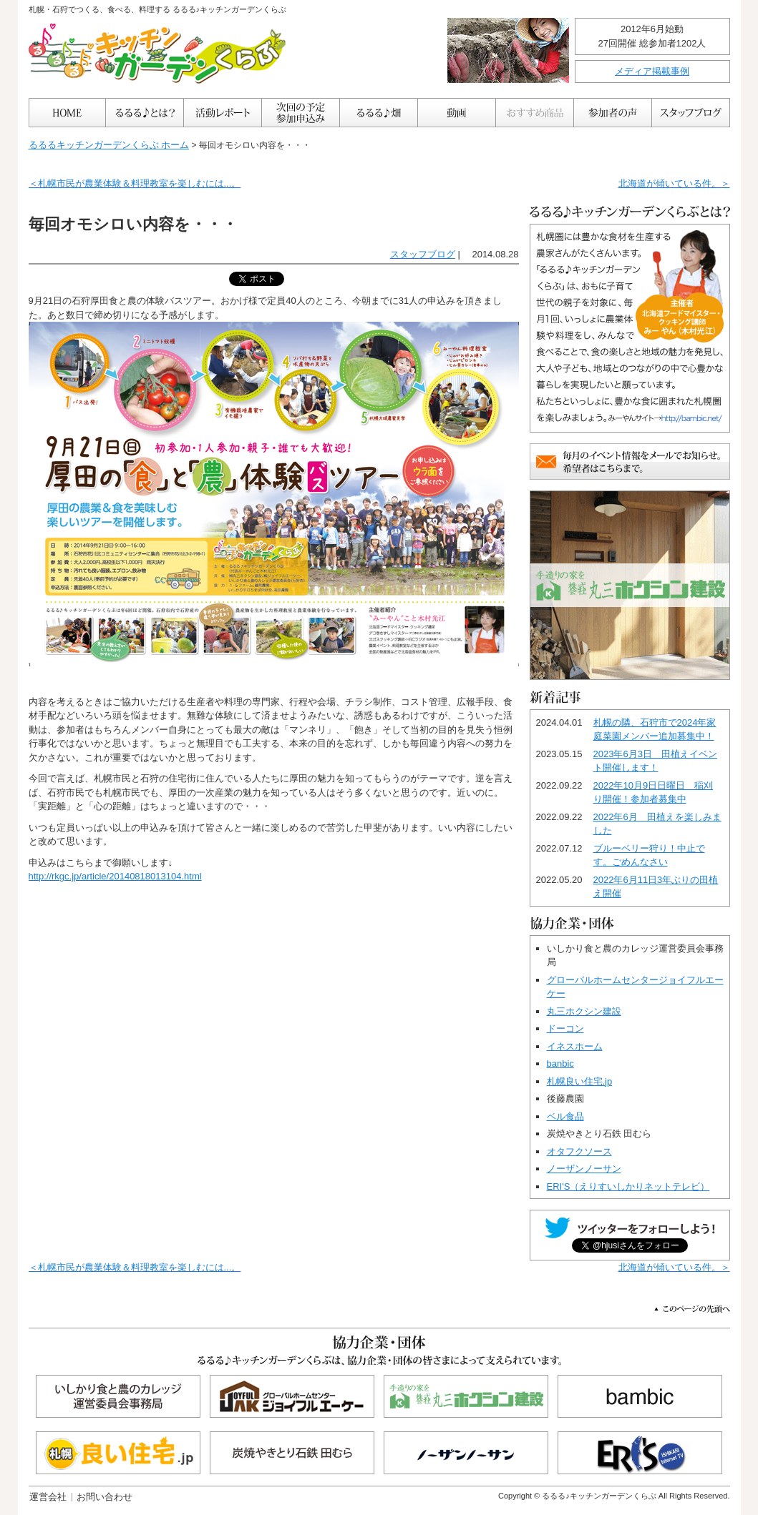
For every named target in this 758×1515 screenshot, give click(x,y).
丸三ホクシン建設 (584, 1011)
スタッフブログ (422, 254)
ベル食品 (565, 1116)
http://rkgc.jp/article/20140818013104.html (115, 876)
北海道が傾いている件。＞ (674, 183)
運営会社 (48, 1496)
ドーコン (565, 1028)
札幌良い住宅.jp (580, 1081)
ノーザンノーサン (584, 1168)
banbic (560, 1063)
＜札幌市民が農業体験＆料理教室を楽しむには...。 (135, 183)
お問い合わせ (104, 1496)
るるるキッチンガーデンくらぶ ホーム (109, 144)
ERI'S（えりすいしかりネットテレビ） (628, 1186)
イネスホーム (575, 1046)
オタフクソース (579, 1151)
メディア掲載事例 (652, 71)
